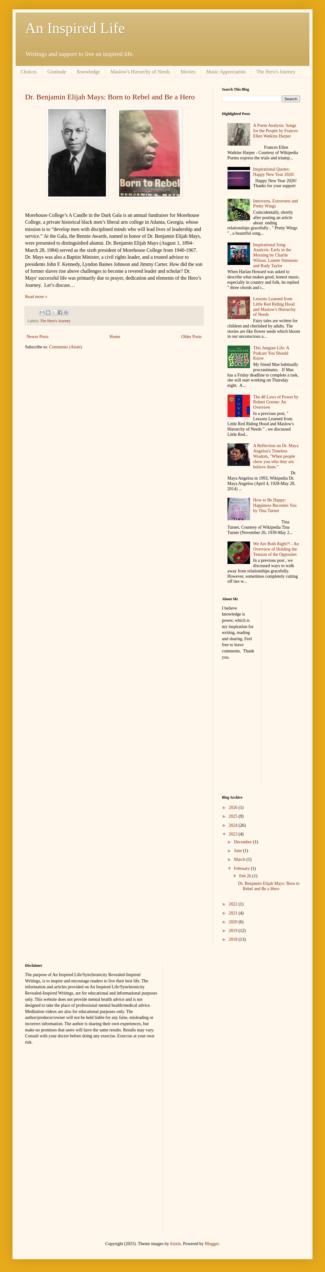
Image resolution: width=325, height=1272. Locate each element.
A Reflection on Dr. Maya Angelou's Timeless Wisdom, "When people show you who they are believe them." (275, 456)
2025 (234, 816)
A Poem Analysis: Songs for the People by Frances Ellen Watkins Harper (275, 130)
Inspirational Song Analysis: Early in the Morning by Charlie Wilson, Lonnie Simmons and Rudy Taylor (275, 255)
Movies (188, 71)
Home (115, 336)
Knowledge (88, 71)
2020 (234, 922)
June (238, 850)
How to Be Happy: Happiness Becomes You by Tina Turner (275, 505)
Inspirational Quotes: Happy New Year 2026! (273, 172)
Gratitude (57, 71)
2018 (234, 939)
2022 (234, 904)
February (242, 868)
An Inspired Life (75, 28)
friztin (175, 1243)
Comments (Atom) (65, 347)
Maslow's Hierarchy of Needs (140, 71)
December (243, 842)
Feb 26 (245, 876)
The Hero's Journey (275, 71)
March (240, 859)
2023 (234, 834)
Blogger (211, 1243)
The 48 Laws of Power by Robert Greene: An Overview (275, 402)
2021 (234, 913)
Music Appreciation (226, 71)
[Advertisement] (292, 690)
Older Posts (191, 336)
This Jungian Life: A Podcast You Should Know (271, 353)
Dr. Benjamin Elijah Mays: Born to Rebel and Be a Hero (110, 97)
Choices (29, 71)
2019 (234, 930)
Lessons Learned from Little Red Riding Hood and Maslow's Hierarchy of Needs (274, 307)
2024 (234, 825)
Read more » (36, 296)
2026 (234, 807)
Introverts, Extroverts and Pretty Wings (275, 204)
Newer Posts (37, 336)
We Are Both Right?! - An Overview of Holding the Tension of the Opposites (276, 549)
